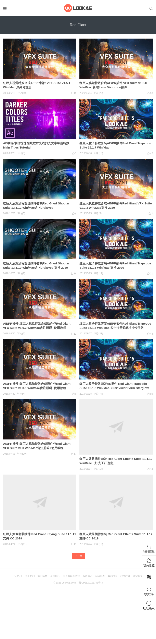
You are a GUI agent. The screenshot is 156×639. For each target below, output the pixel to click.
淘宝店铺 (138, 576)
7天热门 (17, 576)
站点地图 (100, 576)
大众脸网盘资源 (71, 576)
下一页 (78, 556)
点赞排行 (55, 576)
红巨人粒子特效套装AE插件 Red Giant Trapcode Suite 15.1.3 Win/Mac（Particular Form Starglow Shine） (114, 388)
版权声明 (87, 576)
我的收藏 (125, 576)
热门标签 (42, 576)
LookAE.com (69, 582)
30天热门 (30, 576)
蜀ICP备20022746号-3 (90, 582)
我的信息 (113, 576)
